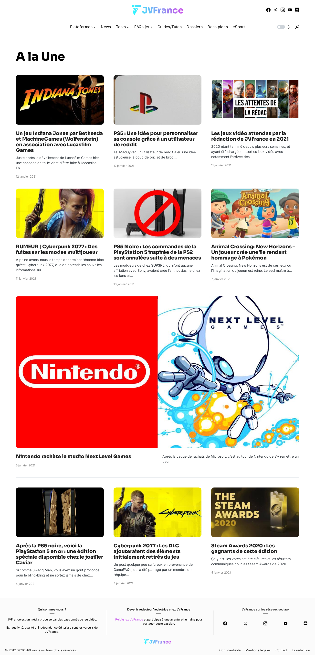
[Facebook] (268, 10)
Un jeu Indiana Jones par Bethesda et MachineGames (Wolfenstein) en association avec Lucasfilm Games (59, 142)
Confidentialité (230, 650)
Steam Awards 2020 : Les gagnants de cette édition (244, 548)
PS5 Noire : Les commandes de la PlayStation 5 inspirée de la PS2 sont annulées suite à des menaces (157, 252)
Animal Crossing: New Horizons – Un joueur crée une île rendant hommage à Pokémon (253, 252)
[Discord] (297, 10)
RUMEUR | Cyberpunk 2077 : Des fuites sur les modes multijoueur (56, 249)
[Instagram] (283, 10)
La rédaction (301, 650)
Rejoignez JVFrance (129, 619)
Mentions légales (258, 650)
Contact (281, 650)
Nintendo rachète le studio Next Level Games (73, 456)
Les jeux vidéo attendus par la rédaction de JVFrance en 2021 (250, 136)
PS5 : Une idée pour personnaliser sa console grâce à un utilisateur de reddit (156, 139)
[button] (283, 27)
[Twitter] (275, 10)
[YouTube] (290, 10)
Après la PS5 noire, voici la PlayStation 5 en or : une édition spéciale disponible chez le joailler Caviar (59, 554)
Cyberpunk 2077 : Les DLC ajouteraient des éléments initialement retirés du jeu (147, 551)
